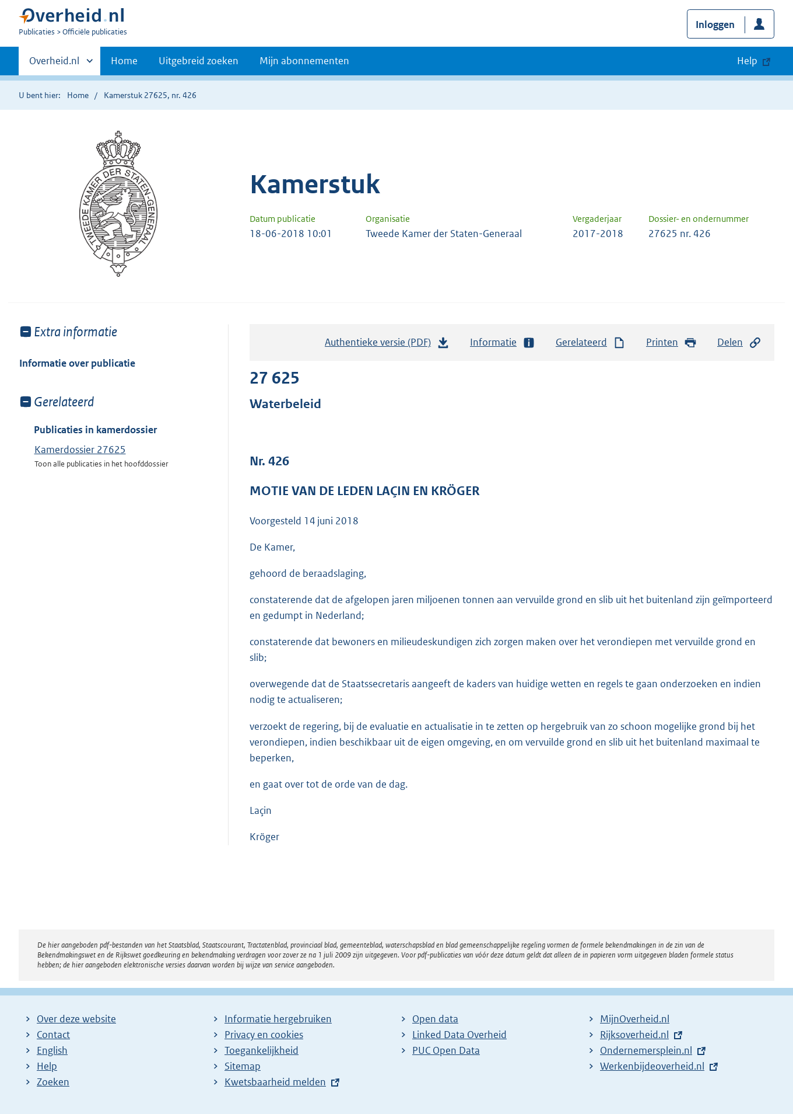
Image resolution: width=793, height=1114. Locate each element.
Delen (739, 342)
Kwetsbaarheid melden (275, 1081)
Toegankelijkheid (261, 1050)
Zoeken (53, 1081)
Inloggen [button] (715, 24)
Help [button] (747, 60)
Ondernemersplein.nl (646, 1050)
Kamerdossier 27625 (80, 449)
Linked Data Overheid (459, 1034)
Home (124, 60)
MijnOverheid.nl (634, 1018)
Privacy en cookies (263, 1034)
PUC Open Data (446, 1050)
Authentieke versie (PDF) (387, 345)
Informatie (502, 342)
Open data (435, 1018)
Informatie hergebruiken (278, 1018)
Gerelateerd (591, 342)
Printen (671, 342)
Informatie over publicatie (77, 363)
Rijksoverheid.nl (634, 1034)
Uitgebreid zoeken (198, 60)
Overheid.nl (54, 64)
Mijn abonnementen (304, 60)
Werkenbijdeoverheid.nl (652, 1066)
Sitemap (242, 1066)
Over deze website (76, 1018)
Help (47, 1066)
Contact (53, 1034)
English (52, 1050)
